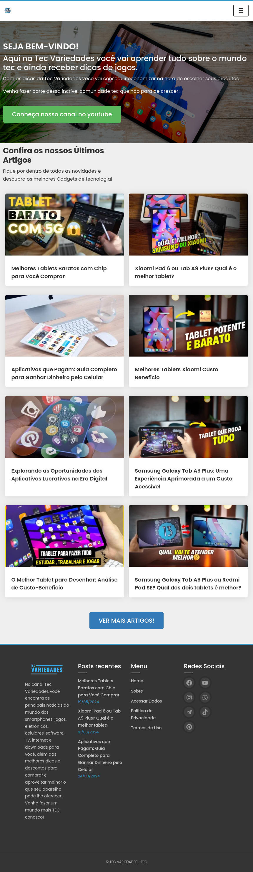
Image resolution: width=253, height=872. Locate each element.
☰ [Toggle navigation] (241, 10)
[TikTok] (205, 712)
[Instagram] (189, 697)
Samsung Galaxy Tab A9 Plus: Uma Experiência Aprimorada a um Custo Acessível (183, 478)
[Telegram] (189, 712)
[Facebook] (189, 683)
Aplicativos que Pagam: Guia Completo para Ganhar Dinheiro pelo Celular (100, 755)
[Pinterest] (189, 727)
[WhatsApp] (205, 697)
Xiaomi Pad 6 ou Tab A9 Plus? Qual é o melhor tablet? (99, 718)
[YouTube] (205, 683)
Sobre (137, 691)
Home (137, 681)
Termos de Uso (146, 728)
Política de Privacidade (143, 714)
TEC (144, 861)
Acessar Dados (146, 701)
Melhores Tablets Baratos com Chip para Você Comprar (98, 688)
